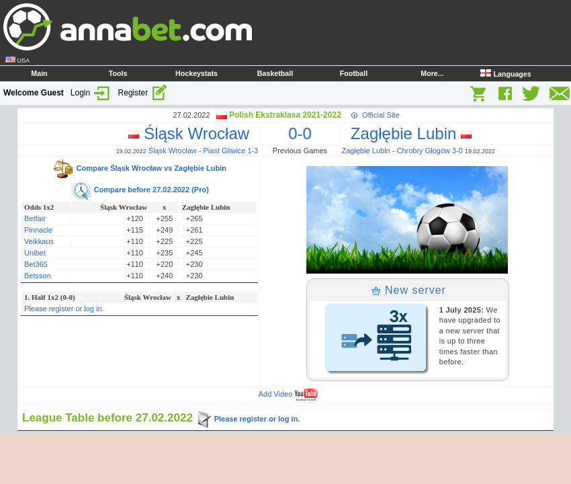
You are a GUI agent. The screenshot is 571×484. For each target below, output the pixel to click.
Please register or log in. (64, 309)
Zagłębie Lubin (407, 133)
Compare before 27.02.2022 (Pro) (140, 190)
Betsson (37, 276)
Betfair (35, 218)
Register (143, 92)
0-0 (300, 133)
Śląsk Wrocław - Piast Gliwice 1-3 (203, 151)
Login (91, 92)
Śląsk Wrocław (193, 133)
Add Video (288, 394)
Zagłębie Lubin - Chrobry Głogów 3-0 (402, 151)
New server (408, 290)
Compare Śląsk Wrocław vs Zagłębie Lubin (139, 168)
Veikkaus (39, 241)
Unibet (35, 253)
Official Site (380, 115)
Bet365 (36, 264)
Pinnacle (38, 230)
